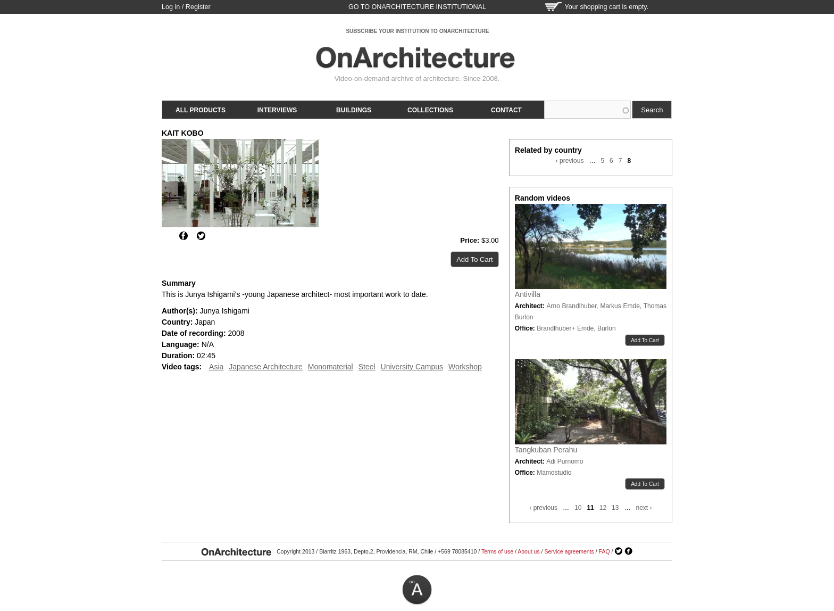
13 (615, 507)
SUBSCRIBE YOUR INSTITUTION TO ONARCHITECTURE (417, 31)
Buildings (353, 110)
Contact (506, 110)
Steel (367, 366)
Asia (216, 366)
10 (577, 507)
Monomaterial (330, 366)
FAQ (604, 551)
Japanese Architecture (266, 366)
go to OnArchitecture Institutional (417, 7)
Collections (430, 110)
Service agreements (569, 551)
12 (602, 507)
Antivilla (527, 294)
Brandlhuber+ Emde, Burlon (576, 328)
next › (644, 507)
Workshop (465, 366)
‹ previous (570, 160)
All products (201, 110)
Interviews (277, 110)
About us (528, 551)
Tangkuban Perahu (546, 449)
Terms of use (497, 551)
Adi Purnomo (564, 461)
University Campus (412, 366)
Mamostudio (554, 472)
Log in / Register (186, 7)
